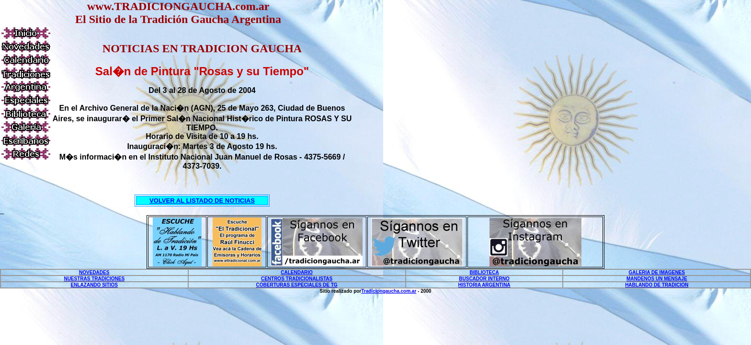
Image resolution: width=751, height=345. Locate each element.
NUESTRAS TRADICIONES (94, 278)
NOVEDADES (94, 272)
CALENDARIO (297, 272)
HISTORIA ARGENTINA (484, 285)
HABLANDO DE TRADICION (656, 285)
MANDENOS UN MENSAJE (656, 278)
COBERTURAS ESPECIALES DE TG (297, 285)
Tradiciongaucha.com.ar (388, 291)
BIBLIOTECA (484, 272)
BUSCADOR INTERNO (484, 278)
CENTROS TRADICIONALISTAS (296, 278)
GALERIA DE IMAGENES (657, 272)
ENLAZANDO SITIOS (94, 285)
